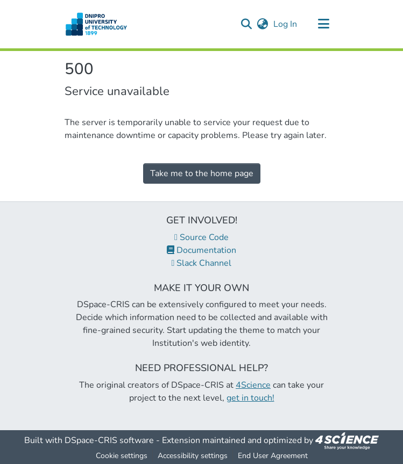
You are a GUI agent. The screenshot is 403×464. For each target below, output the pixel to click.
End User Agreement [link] (273, 456)
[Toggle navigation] (324, 24)
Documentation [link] (201, 250)
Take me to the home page (201, 173)
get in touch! (250, 398)
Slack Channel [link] (202, 263)
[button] (97, 24)
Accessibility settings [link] (193, 456)
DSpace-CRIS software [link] (109, 440)
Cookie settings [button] (121, 456)
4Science (253, 385)
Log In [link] (285, 24)
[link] (347, 440)
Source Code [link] (201, 237)
